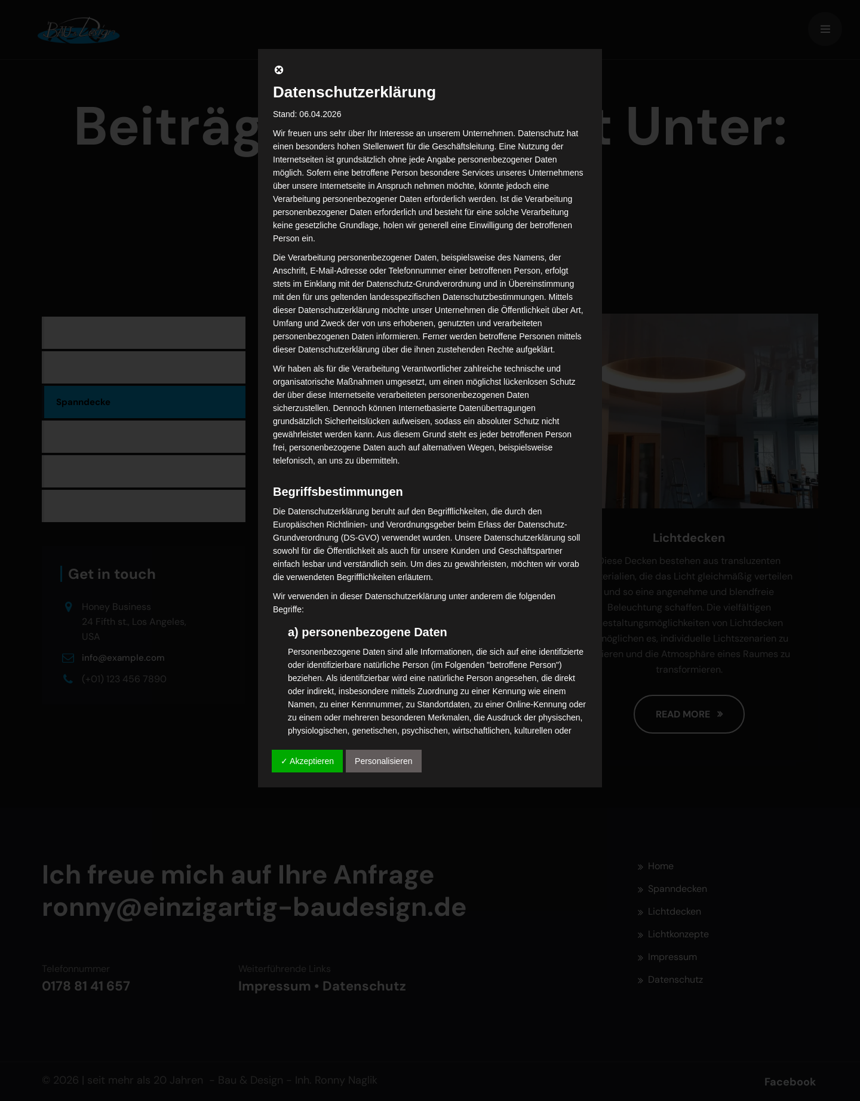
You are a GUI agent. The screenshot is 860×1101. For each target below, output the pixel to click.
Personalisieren (384, 761)
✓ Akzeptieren (307, 761)
